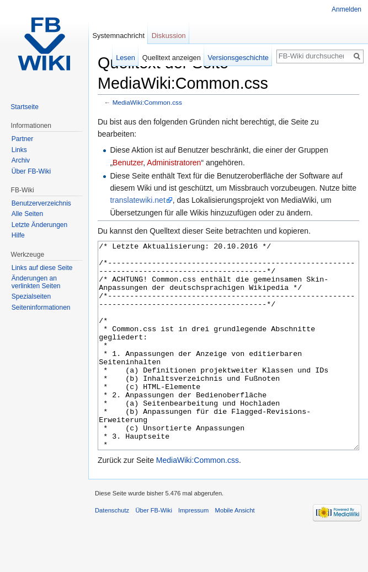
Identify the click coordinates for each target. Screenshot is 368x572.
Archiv (21, 160)
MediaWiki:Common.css (147, 102)
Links (19, 150)
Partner (22, 139)
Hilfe (18, 235)
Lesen (125, 57)
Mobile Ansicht (235, 551)
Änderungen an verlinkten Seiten (36, 282)
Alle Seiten (27, 214)
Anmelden (346, 9)
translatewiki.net (137, 200)
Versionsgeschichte (238, 57)
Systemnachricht (118, 35)
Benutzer (128, 162)
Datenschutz (112, 551)
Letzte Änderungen (39, 225)
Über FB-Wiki (31, 171)
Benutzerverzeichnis (41, 203)
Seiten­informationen (41, 307)
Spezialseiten (31, 296)
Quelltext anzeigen (171, 57)
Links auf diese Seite (42, 268)
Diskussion (169, 35)
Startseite (24, 107)
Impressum (193, 551)
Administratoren (174, 162)
